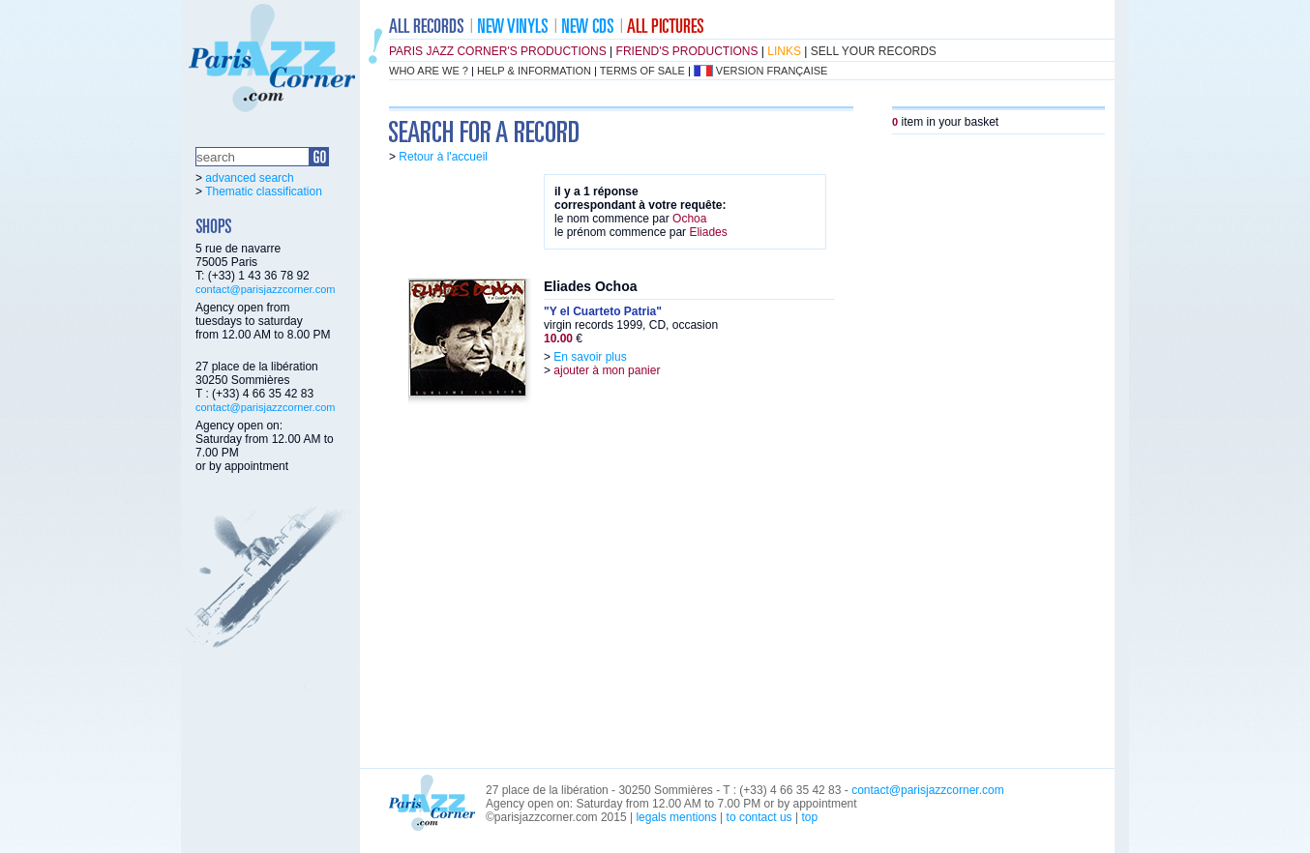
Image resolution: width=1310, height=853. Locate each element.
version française (772, 70)
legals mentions (676, 817)
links (784, 51)
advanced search (249, 178)
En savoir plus (589, 357)
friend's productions (687, 51)
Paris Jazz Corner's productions (498, 51)
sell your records (874, 51)
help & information (534, 70)
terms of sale (642, 70)
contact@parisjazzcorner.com (265, 289)
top (809, 817)
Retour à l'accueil (443, 156)
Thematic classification (263, 191)
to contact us (759, 817)
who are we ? (428, 70)
